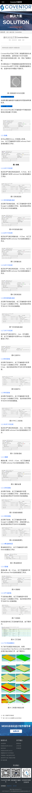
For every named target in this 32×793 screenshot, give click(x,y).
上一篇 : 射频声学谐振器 (7, 715)
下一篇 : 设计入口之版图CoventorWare (11, 718)
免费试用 (16, 731)
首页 (7, 32)
